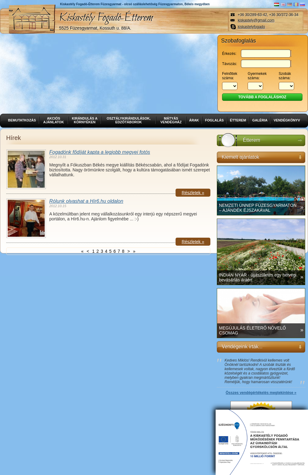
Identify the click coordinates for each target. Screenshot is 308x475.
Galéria (260, 120)
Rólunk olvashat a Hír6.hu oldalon (86, 201)
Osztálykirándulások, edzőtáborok (129, 120)
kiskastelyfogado (251, 27)
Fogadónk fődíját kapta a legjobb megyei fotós (99, 152)
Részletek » (193, 192)
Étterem (238, 120)
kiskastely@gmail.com (256, 20)
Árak (194, 120)
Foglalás (214, 120)
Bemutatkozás (22, 120)
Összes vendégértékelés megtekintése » (261, 393)
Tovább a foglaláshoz (262, 97)
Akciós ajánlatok (53, 120)
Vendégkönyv (287, 120)
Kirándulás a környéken (84, 120)
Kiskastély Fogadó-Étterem (106, 20)
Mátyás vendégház (171, 120)
